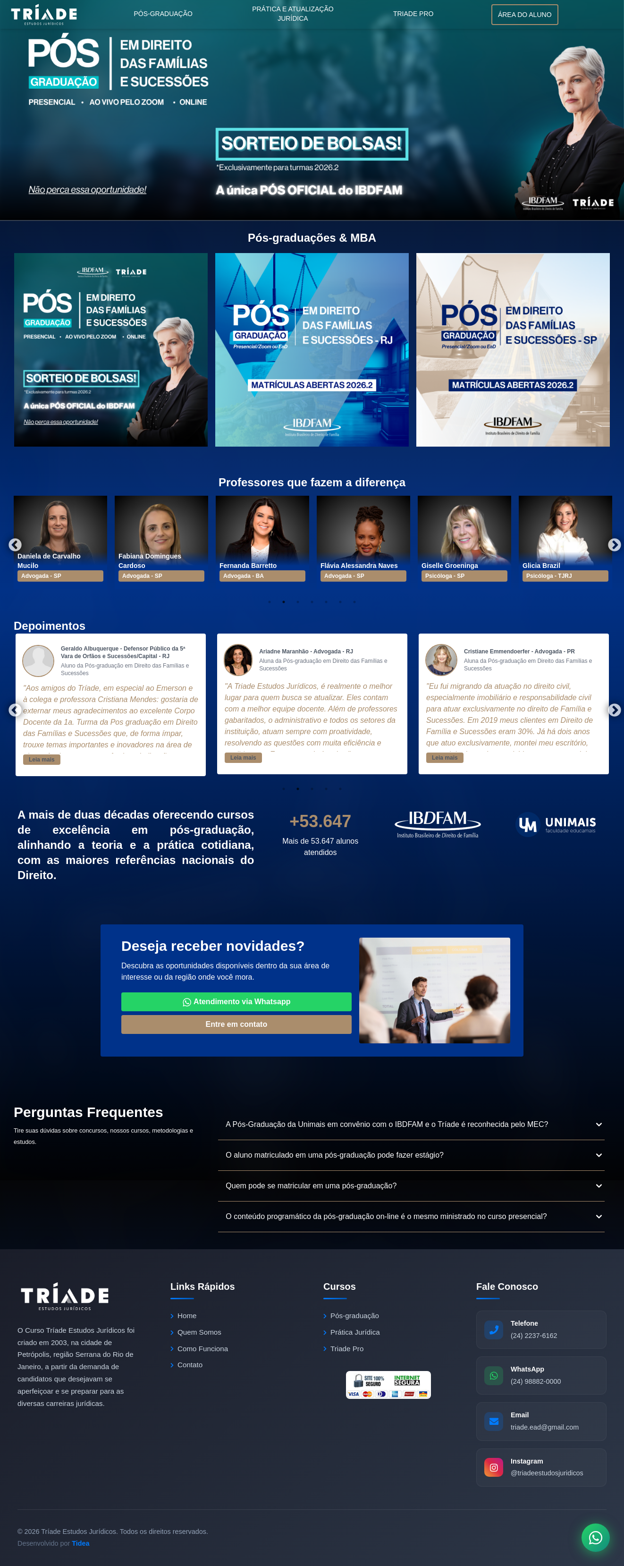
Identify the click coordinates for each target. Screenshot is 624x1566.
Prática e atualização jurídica (292, 13)
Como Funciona (199, 1349)
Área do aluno (525, 14)
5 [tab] (326, 602)
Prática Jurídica (351, 1332)
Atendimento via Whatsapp (236, 1002)
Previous (12, 542)
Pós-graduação (163, 13)
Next (611, 542)
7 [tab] (354, 602)
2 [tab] (283, 602)
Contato (186, 1365)
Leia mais (42, 759)
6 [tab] (340, 602)
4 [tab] (312, 602)
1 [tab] (269, 602)
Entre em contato (236, 1024)
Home (183, 1316)
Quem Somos (195, 1332)
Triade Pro (413, 13)
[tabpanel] (60, 542)
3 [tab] (298, 602)
